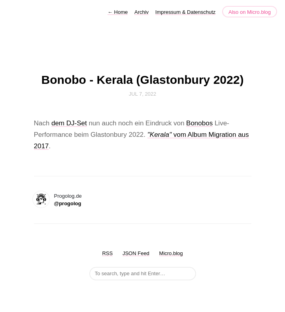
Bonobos (199, 123)
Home (118, 12)
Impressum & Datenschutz (185, 12)
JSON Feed (136, 253)
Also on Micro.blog (249, 12)
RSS (107, 253)
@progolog (67, 203)
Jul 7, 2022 (143, 94)
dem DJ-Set (69, 123)
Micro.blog (171, 253)
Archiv (141, 12)
